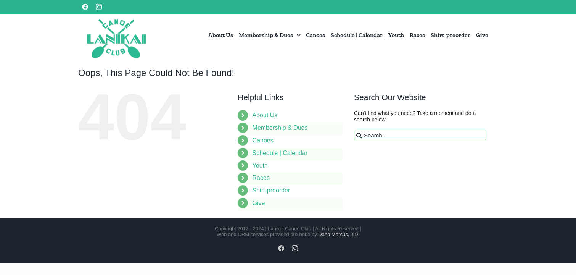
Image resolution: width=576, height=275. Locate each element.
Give (259, 203)
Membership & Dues (280, 128)
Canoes (263, 140)
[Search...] (420, 135)
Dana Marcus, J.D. (338, 234)
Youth (260, 165)
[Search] (359, 135)
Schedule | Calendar (280, 153)
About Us (265, 115)
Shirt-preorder (271, 190)
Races (261, 178)
